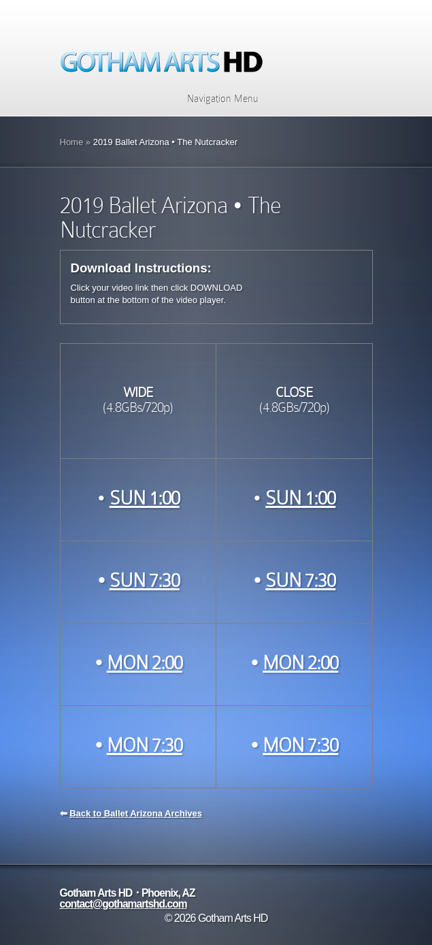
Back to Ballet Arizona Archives (135, 813)
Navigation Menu (214, 98)
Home (72, 142)
